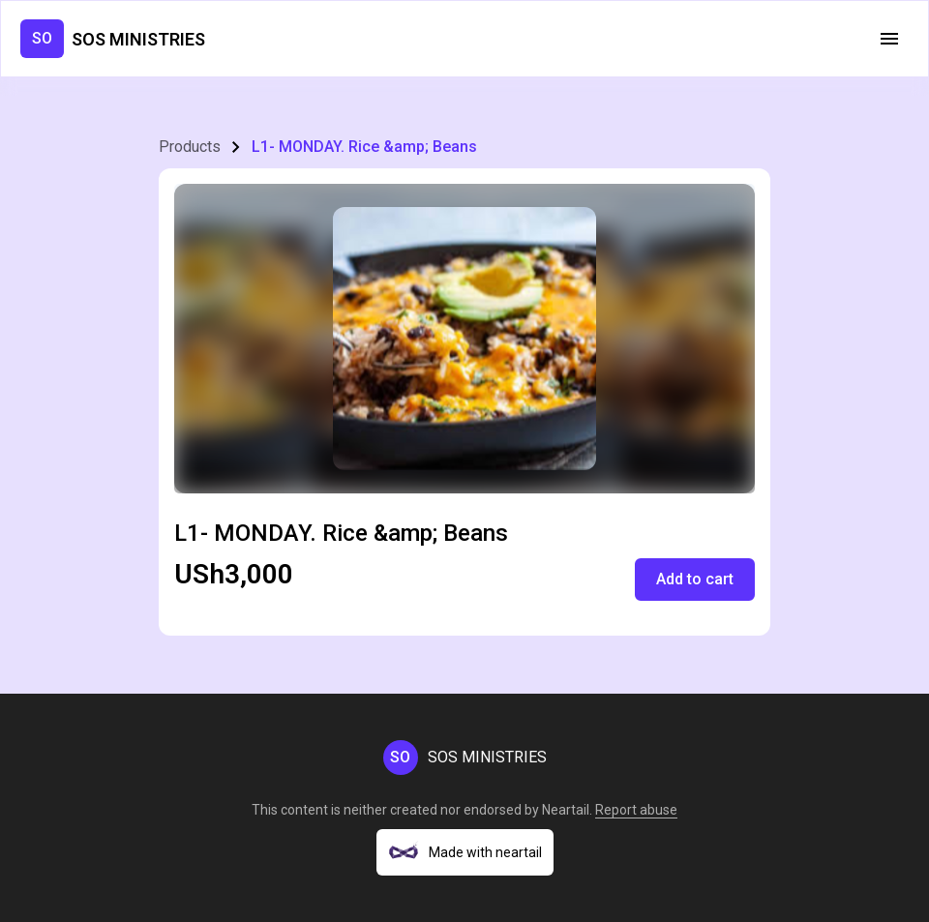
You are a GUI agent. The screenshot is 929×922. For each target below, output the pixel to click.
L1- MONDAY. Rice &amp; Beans (364, 146)
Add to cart (695, 579)
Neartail (565, 810)
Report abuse (636, 810)
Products (190, 146)
